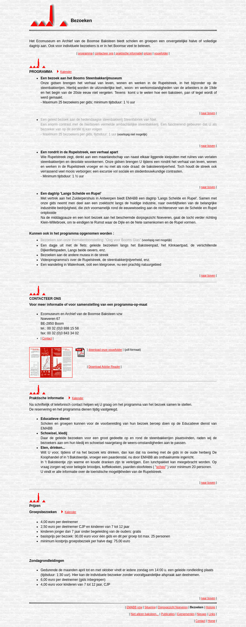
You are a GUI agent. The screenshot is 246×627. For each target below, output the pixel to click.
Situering (150, 607)
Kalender (66, 71)
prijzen (147, 53)
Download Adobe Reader (104, 366)
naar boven (208, 113)
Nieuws (201, 614)
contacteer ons (104, 53)
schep (160, 467)
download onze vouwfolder (105, 349)
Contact (47, 338)
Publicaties (168, 614)
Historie (210, 607)
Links (212, 614)
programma (85, 53)
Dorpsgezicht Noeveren (173, 607)
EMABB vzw (134, 607)
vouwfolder (161, 53)
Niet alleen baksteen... (145, 614)
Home (211, 620)
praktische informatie (128, 53)
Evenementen (186, 614)
